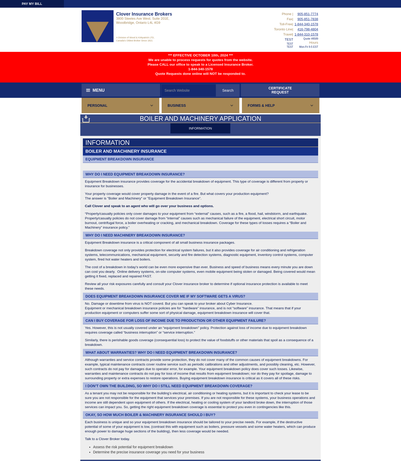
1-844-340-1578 (306, 24)
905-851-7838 (307, 19)
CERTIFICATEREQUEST (280, 90)
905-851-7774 (307, 14)
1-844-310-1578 (306, 34)
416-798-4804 (307, 29)
